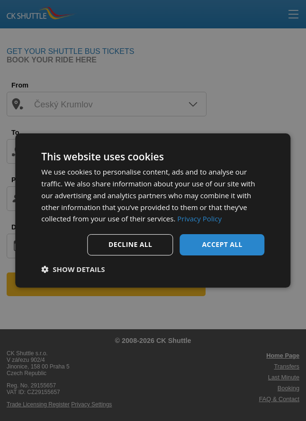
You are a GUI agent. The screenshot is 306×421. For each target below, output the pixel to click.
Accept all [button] (222, 244)
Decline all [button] (130, 244)
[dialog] (152, 210)
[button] (73, 269)
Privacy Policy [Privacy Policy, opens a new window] (199, 218)
